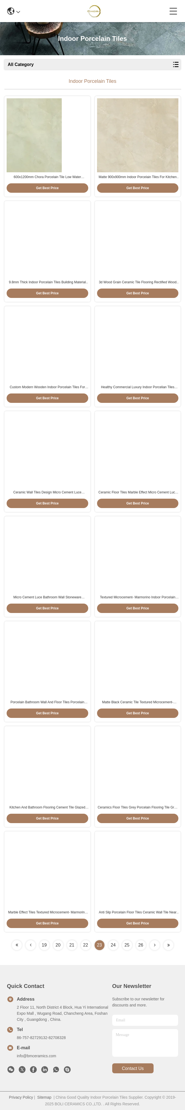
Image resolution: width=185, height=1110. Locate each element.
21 (71, 945)
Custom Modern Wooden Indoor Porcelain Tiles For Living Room (47, 387)
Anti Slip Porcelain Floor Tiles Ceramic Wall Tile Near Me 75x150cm (137, 912)
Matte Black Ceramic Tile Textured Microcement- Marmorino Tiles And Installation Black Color (137, 702)
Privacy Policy (21, 1097)
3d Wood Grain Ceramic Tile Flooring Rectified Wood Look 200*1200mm (137, 282)
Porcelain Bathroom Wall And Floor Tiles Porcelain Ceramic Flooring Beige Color (47, 702)
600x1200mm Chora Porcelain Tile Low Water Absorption (47, 177)
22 (85, 945)
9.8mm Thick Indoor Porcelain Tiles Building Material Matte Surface (47, 282)
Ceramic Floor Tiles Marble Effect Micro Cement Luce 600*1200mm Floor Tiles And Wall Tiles (137, 492)
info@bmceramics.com (36, 1056)
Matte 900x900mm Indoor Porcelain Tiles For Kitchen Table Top (138, 177)
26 (140, 945)
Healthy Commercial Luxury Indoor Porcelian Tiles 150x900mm (137, 387)
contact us (133, 1068)
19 (44, 945)
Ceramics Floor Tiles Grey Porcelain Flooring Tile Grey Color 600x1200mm (138, 807)
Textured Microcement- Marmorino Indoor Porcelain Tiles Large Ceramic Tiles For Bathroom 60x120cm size (137, 597)
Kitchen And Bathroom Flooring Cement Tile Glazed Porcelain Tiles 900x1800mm (47, 807)
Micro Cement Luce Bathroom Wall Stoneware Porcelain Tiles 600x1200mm (47, 597)
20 (58, 945)
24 (113, 945)
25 (127, 945)
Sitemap (44, 1097)
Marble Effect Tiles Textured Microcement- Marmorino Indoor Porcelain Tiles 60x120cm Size (47, 912)
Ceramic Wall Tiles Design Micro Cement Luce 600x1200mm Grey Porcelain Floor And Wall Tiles (47, 492)
